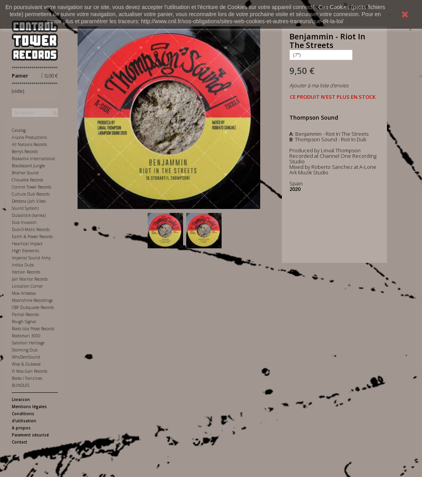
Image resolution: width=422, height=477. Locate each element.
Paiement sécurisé (30, 435)
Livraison (21, 399)
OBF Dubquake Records (33, 307)
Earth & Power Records (32, 236)
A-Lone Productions (29, 137)
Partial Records (25, 314)
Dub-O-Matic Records (31, 229)
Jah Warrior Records (30, 279)
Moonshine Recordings (32, 300)
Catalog (19, 130)
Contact (19, 442)
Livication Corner (27, 286)
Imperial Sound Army (31, 258)
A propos (21, 428)
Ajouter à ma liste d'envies (318, 85)
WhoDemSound (26, 357)
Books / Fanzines (27, 378)
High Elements (25, 250)
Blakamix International (33, 158)
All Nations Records (29, 144)
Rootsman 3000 (26, 335)
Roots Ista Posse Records (33, 328)
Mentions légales (29, 406)
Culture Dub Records (31, 194)
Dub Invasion (24, 222)
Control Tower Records (31, 187)
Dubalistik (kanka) (29, 215)
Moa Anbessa (24, 293)
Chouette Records (27, 180)
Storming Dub (24, 350)
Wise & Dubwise (26, 364)
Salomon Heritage (28, 343)
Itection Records (26, 272)
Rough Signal (24, 321)
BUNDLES (21, 385)
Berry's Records (25, 151)
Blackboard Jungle (28, 165)
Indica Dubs (23, 265)
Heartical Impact (27, 243)
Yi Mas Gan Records (29, 371)
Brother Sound (25, 173)
